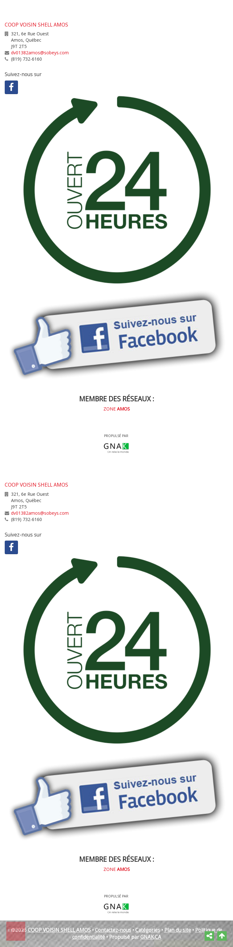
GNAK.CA (150, 937)
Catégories (147, 930)
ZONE (116, 409)
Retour (16, 930)
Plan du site (177, 930)
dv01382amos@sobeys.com (40, 53)
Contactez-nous (113, 930)
